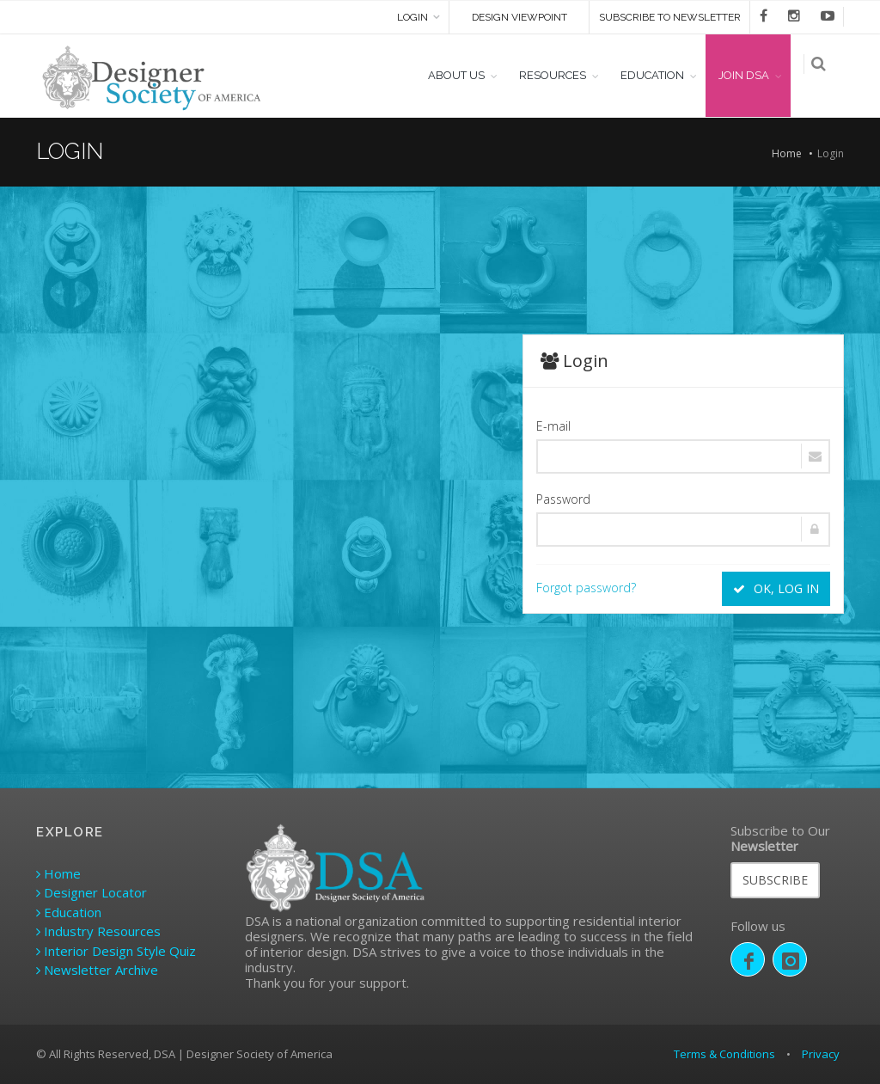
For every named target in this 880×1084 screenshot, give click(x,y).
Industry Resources (98, 931)
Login (412, 17)
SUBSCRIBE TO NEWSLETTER (670, 17)
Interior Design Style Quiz (116, 950)
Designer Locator (91, 892)
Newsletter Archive (97, 969)
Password (563, 499)
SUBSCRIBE (775, 880)
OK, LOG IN (776, 588)
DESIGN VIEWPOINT (519, 17)
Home (787, 153)
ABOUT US (465, 75)
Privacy (821, 1054)
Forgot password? (586, 587)
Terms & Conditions (724, 1054)
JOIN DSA (752, 75)
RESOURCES (561, 75)
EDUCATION (661, 75)
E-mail (553, 426)
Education (68, 912)
